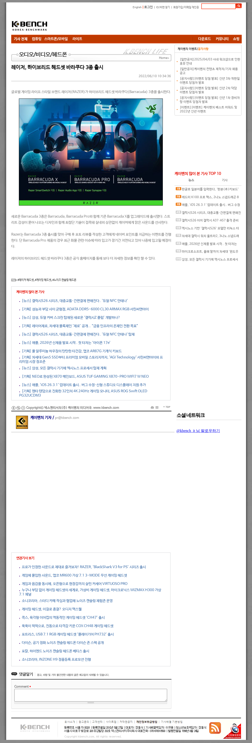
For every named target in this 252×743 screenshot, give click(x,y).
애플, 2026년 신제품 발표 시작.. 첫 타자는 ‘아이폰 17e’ (206, 245)
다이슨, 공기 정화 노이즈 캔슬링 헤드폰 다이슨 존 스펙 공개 (61, 643)
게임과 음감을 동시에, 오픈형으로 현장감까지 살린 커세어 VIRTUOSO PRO (73, 584)
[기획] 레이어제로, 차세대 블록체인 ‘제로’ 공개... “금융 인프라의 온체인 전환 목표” (78, 326)
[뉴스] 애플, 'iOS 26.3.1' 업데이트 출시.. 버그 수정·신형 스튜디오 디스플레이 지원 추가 (82, 385)
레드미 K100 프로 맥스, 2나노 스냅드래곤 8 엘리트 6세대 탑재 (207, 198)
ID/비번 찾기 (163, 7)
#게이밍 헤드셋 (43, 280)
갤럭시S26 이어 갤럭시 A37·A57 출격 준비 (207, 220)
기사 (225, 180)
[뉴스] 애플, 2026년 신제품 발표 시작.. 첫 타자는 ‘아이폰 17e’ (65, 343)
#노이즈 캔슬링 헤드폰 (64, 280)
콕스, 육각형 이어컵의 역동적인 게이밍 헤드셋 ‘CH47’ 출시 (62, 618)
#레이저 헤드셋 (25, 280)
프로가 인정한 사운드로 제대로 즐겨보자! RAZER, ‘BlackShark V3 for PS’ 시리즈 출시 (82, 567)
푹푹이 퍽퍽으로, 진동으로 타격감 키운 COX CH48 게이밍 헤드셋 (66, 626)
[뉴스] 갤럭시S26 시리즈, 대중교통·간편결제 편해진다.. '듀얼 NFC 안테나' (73, 301)
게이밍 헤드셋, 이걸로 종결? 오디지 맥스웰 (50, 609)
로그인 (148, 7)
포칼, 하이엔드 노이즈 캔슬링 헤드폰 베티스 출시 (54, 651)
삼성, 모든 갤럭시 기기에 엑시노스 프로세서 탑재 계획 (207, 260)
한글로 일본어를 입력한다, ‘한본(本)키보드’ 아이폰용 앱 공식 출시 (207, 190)
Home (163, 58)
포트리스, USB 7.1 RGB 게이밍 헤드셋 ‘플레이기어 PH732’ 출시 (66, 634)
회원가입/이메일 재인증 (186, 7)
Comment (22, 687)
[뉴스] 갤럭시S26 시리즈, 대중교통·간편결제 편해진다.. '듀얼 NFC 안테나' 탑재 (77, 334)
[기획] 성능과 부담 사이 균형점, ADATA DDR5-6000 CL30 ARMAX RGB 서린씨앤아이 (84, 309)
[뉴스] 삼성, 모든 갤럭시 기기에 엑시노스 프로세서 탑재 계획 (62, 368)
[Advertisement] (155, 23)
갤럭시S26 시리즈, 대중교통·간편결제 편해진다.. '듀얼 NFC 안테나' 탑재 (208, 214)
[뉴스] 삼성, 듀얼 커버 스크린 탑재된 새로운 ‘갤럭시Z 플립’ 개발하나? (69, 318)
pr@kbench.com (67, 418)
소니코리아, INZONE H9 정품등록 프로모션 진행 (55, 659)
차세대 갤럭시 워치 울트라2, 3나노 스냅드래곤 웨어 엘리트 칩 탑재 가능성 (207, 237)
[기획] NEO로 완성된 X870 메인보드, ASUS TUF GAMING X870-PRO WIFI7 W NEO (84, 376)
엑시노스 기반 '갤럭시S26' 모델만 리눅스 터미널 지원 (207, 229)
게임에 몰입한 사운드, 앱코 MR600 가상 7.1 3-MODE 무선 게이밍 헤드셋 (73, 575)
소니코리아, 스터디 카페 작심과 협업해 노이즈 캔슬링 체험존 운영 (66, 601)
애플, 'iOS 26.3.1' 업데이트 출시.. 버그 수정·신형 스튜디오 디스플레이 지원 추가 (208, 206)
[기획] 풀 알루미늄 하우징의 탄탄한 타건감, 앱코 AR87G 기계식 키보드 (70, 351)
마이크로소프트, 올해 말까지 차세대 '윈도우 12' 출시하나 (207, 252)
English (137, 7)
